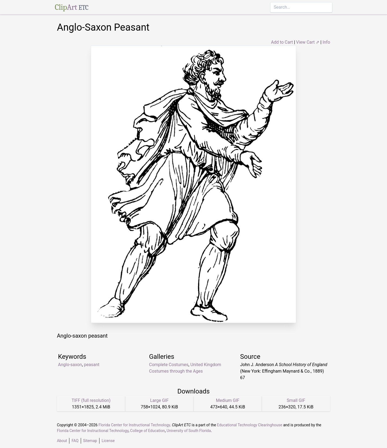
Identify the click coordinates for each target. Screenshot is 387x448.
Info (326, 42)
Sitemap (90, 441)
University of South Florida (189, 430)
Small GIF (296, 400)
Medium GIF (227, 400)
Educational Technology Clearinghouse (249, 425)
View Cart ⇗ (308, 42)
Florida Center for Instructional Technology (134, 425)
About (62, 441)
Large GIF (159, 400)
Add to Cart (282, 42)
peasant (91, 364)
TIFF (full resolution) (91, 400)
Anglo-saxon (70, 364)
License (108, 441)
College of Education (147, 430)
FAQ (75, 441)
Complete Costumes (168, 364)
